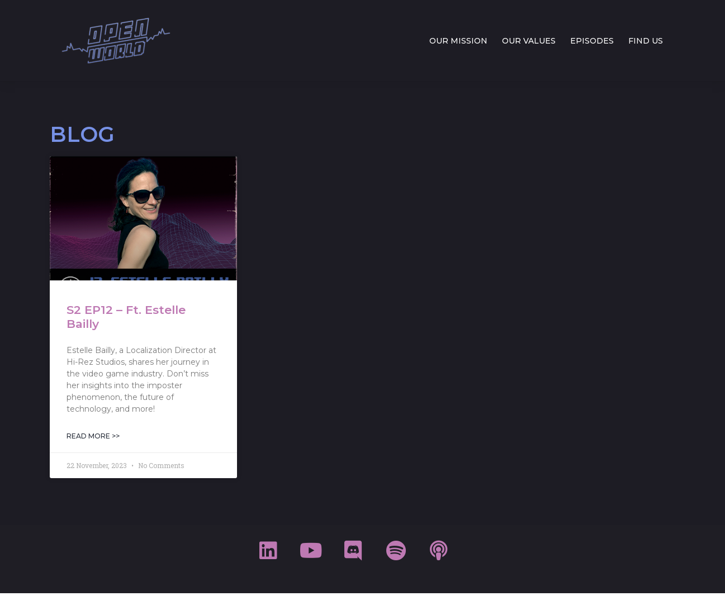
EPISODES (592, 41)
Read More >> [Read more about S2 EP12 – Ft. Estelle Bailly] (93, 436)
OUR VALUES (529, 41)
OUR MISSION (458, 41)
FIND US (645, 41)
